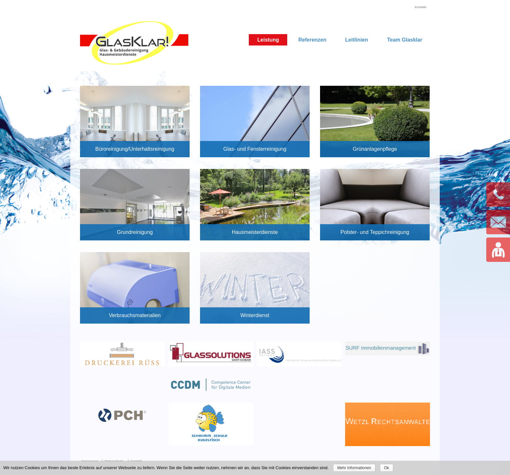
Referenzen (312, 40)
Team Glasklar (404, 40)
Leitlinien (356, 40)
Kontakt (420, 7)
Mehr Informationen (354, 468)
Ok (386, 468)
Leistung (268, 40)
